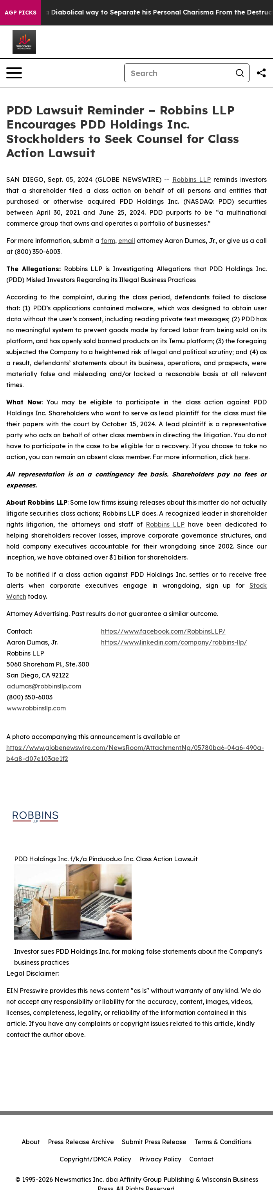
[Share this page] (261, 73)
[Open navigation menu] (14, 73)
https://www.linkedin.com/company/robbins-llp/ (174, 642)
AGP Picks (20, 12)
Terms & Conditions (222, 1142)
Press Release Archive (81, 1142)
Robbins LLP (191, 179)
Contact (201, 1159)
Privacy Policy (160, 1159)
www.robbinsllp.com (36, 708)
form (108, 241)
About (31, 1142)
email (126, 241)
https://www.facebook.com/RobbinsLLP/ (163, 631)
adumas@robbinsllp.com (44, 686)
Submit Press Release (154, 1142)
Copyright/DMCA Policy (95, 1159)
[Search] (177, 73)
